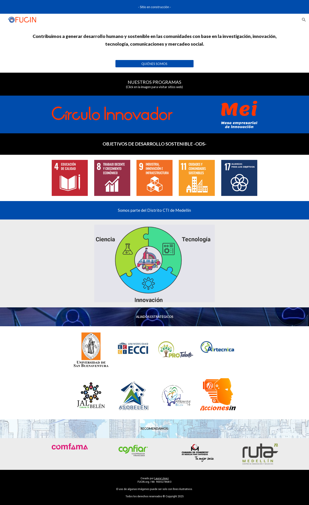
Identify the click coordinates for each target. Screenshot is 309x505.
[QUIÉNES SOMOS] (154, 64)
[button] (304, 20)
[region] (154, 7)
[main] (154, 40)
